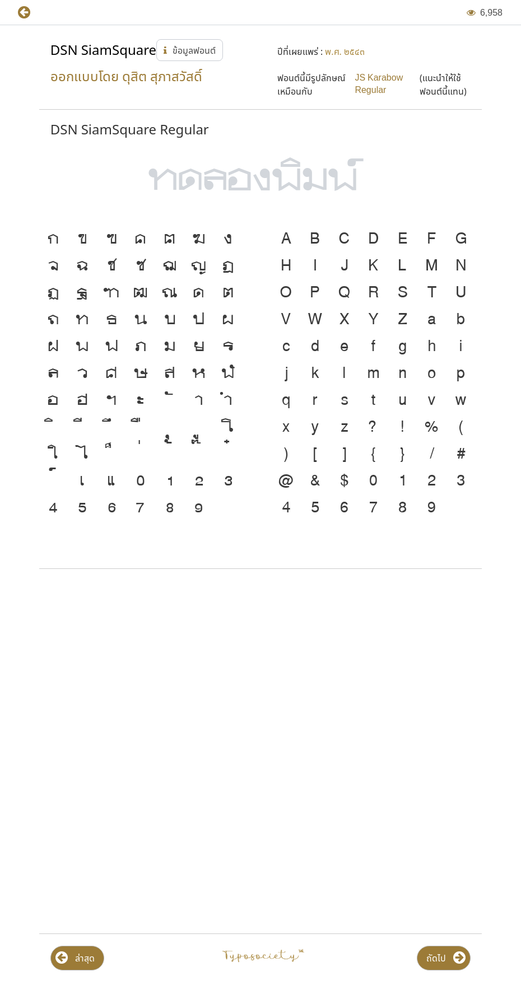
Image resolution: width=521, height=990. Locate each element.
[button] (32, 12)
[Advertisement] (260, 667)
